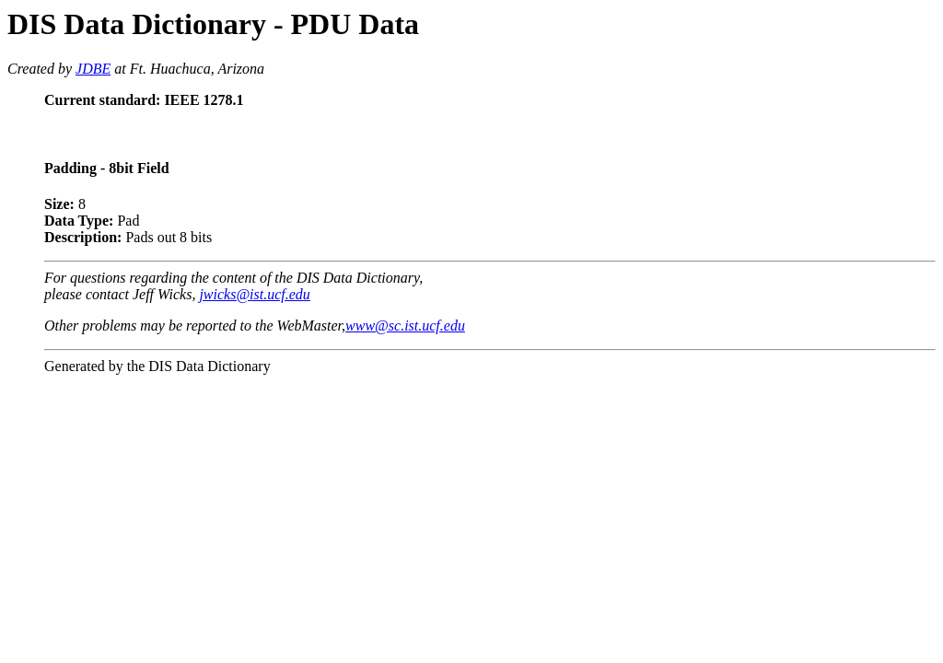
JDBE (93, 68)
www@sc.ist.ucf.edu (405, 325)
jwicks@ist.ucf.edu (254, 294)
